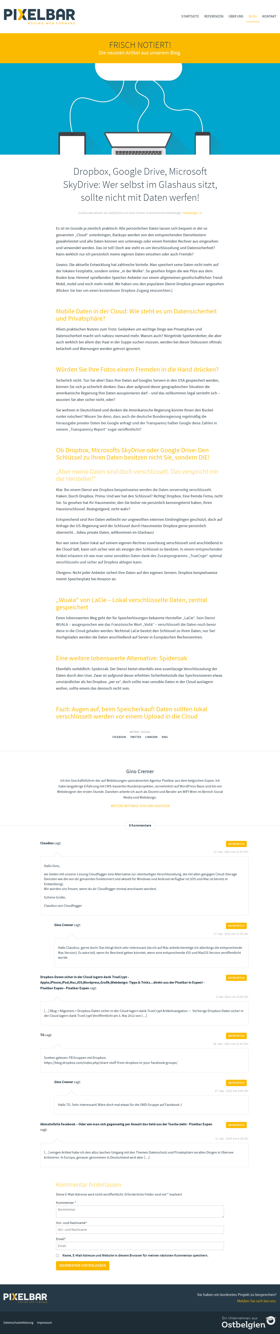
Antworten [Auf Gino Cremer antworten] (236, 926)
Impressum (44, 1323)
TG (42, 1035)
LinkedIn (151, 737)
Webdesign (190, 213)
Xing (165, 737)
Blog (253, 16)
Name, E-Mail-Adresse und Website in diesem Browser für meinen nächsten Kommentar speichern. (135, 1256)
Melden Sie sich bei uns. (256, 1301)
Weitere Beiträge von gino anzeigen (140, 806)
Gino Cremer (63, 925)
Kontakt (269, 16)
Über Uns (236, 16)
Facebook (119, 737)
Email (61, 1239)
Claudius (47, 843)
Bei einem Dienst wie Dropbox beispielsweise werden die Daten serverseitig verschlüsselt (137, 489)
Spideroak (99, 668)
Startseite (190, 16)
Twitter (135, 737)
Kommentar (66, 1203)
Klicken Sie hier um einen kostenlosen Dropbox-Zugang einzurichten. (114, 290)
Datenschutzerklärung (18, 1323)
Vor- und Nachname (71, 1223)
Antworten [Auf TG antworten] (236, 1036)
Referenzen (213, 16)
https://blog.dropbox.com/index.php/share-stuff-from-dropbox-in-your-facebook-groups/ (111, 1063)
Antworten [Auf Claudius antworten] (236, 844)
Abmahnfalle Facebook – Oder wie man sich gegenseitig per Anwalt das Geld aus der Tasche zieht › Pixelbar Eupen (126, 1124)
